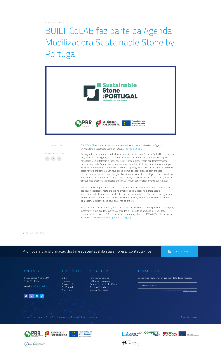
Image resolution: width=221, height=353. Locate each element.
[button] (47, 158)
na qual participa (133, 148)
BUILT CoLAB (88, 145)
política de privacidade (190, 290)
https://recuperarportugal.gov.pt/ (116, 217)
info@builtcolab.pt (39, 286)
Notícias (57, 22)
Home (48, 22)
